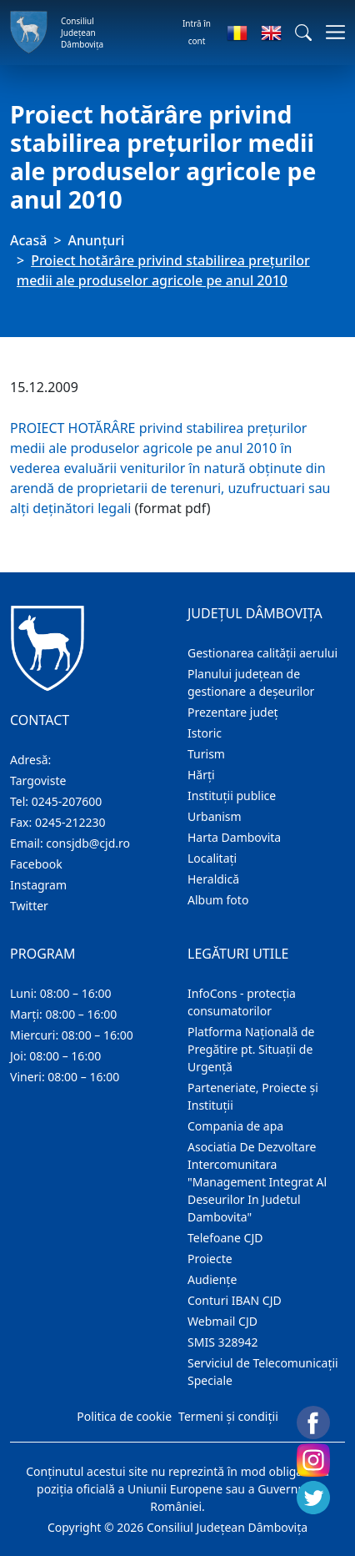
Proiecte (210, 1258)
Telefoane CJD (225, 1238)
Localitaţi (212, 858)
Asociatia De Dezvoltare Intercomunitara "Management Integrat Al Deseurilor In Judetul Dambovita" (257, 1182)
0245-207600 (67, 801)
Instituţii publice (232, 795)
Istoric (205, 733)
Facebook (36, 864)
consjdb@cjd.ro (88, 843)
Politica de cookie (124, 1416)
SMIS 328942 (223, 1342)
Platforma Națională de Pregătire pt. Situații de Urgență (251, 1049)
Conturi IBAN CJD (235, 1300)
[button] (303, 32)
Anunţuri (96, 240)
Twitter (29, 906)
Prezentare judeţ (233, 712)
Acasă (28, 240)
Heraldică (213, 879)
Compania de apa (235, 1126)
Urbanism (215, 816)
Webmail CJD (223, 1321)
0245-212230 (70, 822)
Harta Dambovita (234, 837)
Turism (206, 754)
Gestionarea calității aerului (263, 653)
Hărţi (201, 775)
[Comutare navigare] (330, 32)
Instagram (38, 885)
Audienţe (212, 1279)
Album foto (218, 900)
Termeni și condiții (228, 1416)
